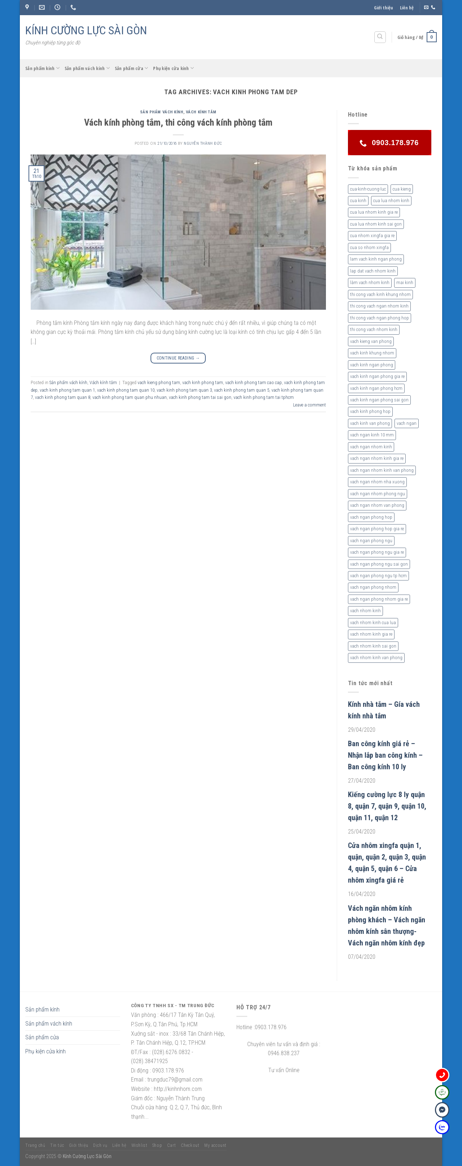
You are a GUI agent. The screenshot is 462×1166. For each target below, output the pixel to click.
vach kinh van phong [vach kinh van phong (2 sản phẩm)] (370, 423)
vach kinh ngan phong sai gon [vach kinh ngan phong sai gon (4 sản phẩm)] (379, 400)
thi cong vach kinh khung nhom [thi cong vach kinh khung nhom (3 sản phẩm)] (380, 294)
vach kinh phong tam (202, 382)
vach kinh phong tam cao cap (253, 382)
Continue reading (178, 358)
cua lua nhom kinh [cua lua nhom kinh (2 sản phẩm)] (391, 200)
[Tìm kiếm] (380, 37)
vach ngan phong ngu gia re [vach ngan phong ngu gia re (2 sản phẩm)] (377, 552)
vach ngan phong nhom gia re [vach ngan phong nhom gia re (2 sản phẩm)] (379, 599)
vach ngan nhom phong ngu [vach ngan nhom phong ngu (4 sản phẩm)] (377, 493)
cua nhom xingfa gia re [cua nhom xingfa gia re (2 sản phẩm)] (372, 235)
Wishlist (139, 1145)
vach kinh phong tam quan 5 (241, 390)
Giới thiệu (383, 7)
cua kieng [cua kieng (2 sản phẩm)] (402, 189)
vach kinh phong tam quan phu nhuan (129, 397)
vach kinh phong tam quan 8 (62, 397)
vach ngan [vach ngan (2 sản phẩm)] (407, 423)
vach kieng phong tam (159, 382)
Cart (171, 1145)
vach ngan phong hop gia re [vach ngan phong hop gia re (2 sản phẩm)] (377, 528)
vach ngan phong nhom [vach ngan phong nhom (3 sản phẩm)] (373, 587)
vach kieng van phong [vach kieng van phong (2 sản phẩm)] (371, 341)
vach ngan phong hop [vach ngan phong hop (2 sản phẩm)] (371, 517)
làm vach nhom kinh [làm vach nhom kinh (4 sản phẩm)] (369, 282)
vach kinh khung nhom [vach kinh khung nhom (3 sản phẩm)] (372, 353)
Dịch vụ (100, 1145)
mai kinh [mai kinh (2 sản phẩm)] (404, 282)
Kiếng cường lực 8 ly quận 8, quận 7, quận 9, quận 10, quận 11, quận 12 (387, 806)
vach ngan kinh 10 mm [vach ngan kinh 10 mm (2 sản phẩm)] (372, 435)
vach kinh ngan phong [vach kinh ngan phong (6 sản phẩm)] (371, 364)
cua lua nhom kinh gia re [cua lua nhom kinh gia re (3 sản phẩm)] (374, 212)
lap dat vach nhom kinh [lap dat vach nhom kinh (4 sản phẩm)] (373, 271)
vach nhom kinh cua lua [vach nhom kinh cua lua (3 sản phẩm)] (373, 622)
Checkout (190, 1145)
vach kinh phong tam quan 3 (184, 390)
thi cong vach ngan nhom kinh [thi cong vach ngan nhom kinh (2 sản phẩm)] (379, 306)
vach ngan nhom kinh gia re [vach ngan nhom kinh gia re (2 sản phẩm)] (377, 458)
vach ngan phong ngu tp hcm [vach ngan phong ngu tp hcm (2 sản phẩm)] (378, 575)
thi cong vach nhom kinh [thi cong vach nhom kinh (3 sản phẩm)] (373, 329)
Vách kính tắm (201, 112)
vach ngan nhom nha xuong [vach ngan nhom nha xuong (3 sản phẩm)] (377, 481)
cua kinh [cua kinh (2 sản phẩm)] (358, 200)
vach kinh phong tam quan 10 (125, 390)
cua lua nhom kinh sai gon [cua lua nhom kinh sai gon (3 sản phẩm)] (376, 224)
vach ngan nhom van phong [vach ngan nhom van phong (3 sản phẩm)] (377, 505)
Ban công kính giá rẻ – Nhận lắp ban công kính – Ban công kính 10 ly (385, 755)
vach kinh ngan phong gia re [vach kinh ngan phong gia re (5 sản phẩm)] (377, 376)
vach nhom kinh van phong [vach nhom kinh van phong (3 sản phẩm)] (376, 657)
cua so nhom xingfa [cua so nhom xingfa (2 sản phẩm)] (369, 247)
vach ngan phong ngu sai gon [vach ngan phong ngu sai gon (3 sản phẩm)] (379, 564)
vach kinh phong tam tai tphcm (264, 397)
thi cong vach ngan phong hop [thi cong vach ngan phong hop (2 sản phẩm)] (379, 318)
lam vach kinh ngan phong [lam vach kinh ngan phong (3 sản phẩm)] (376, 259)
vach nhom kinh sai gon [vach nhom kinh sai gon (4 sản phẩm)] (373, 646)
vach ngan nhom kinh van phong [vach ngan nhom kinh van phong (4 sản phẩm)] (382, 470)
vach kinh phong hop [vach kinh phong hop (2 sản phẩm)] (370, 411)
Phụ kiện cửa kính (173, 68)
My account (215, 1145)
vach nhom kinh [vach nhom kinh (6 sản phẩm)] (365, 610)
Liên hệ (407, 7)
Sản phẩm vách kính (87, 68)
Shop (157, 1145)
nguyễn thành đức (203, 143)
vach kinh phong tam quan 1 (67, 390)
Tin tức (57, 1145)
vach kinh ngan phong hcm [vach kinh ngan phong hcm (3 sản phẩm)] (376, 388)
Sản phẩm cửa (131, 68)
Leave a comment (309, 405)
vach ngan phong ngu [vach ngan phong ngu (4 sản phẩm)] (371, 540)
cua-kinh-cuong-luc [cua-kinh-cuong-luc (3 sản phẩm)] (368, 189)
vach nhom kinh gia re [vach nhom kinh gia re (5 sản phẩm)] (371, 634)
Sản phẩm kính (42, 68)
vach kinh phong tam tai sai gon (200, 397)
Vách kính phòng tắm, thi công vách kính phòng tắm (178, 122)
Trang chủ (35, 1145)
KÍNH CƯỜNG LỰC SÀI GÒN (86, 30)
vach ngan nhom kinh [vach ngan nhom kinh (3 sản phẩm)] (371, 446)
